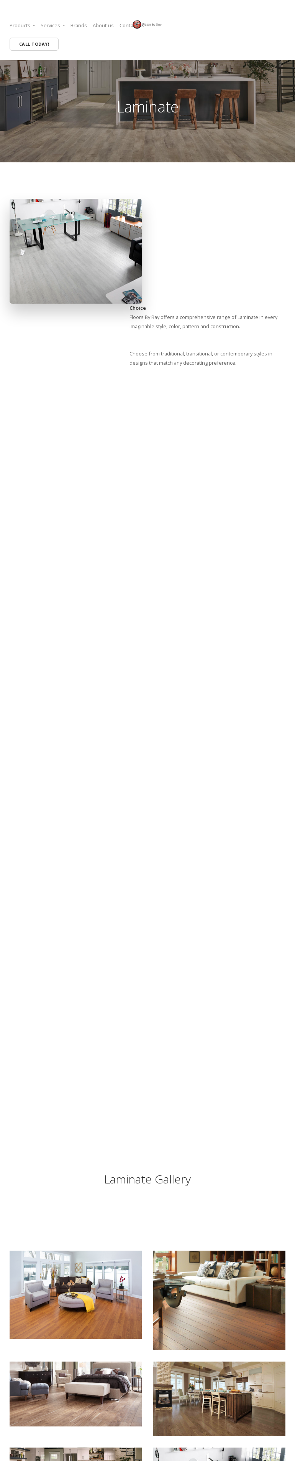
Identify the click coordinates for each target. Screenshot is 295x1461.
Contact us (132, 25)
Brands (78, 25)
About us (103, 25)
